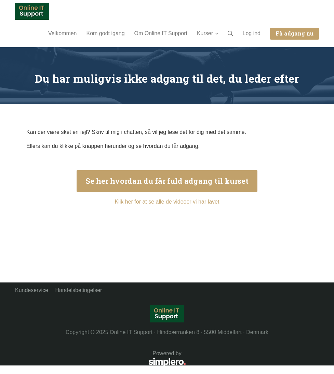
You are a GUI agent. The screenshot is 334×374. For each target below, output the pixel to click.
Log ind (252, 33)
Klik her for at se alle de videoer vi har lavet (167, 202)
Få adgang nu (294, 33)
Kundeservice (31, 290)
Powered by (100, 359)
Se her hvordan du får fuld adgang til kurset (167, 181)
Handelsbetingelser (78, 290)
